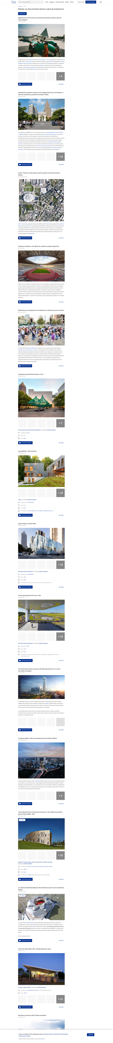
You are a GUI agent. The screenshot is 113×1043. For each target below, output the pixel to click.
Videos (72, 2)
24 (24, 649)
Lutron (37, 511)
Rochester (34, 69)
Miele (40, 511)
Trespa (29, 875)
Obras (46, 2)
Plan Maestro (47, 224)
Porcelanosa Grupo (47, 511)
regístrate (42, 1039)
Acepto (90, 1035)
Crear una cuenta (91, 2)
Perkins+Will (31, 233)
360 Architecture (30, 923)
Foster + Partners (22, 224)
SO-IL (28, 433)
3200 (25, 993)
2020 (24, 438)
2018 (24, 508)
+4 (50, 582)
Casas (19, 500)
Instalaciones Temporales (33, 430)
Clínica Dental (27, 987)
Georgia (46, 703)
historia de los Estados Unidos (44, 146)
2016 (24, 652)
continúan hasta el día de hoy (48, 134)
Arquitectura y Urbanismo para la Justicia (27, 350)
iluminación (25, 63)
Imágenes (52, 2)
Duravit (29, 511)
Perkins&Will (30, 574)
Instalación (21, 430)
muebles (20, 63)
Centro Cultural (47, 862)
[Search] (33, 2)
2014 (24, 872)
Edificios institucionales (25, 571)
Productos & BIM (60, 2)
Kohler (33, 511)
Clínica (20, 987)
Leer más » (61, 84)
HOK (28, 646)
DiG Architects (30, 502)
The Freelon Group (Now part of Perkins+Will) (41, 866)
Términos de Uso (48, 1034)
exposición (29, 61)
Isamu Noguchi (41, 59)
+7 (53, 511)
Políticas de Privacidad (60, 1034)
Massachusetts (30, 67)
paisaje (30, 63)
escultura (62, 61)
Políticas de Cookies (24, 1036)
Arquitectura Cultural (24, 862)
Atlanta (31, 59)
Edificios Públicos (37, 862)
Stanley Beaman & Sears (33, 990)
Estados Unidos (51, 430)
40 (24, 577)
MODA (33, 348)
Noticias (67, 2)
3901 (25, 869)
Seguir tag (22, 13)
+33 (28, 656)
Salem (24, 67)
